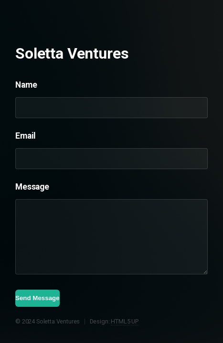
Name (26, 85)
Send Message (37, 298)
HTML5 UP (124, 321)
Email (25, 136)
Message (32, 187)
